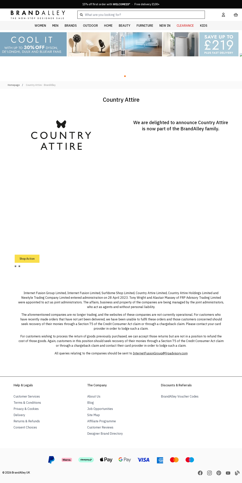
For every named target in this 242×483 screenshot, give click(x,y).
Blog (90, 402)
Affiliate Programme (101, 421)
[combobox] (143, 15)
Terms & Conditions (27, 402)
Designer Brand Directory (105, 433)
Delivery (19, 415)
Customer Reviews (100, 427)
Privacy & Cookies (26, 409)
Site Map (93, 415)
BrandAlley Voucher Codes (179, 396)
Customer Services (27, 396)
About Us (93, 396)
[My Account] (223, 15)
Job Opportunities (100, 409)
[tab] (15, 266)
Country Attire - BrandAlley (41, 85)
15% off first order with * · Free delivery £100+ (121, 4)
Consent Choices (25, 427)
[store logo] (35, 14)
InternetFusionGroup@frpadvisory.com (160, 353)
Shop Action (27, 258)
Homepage (14, 85)
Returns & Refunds (27, 421)
